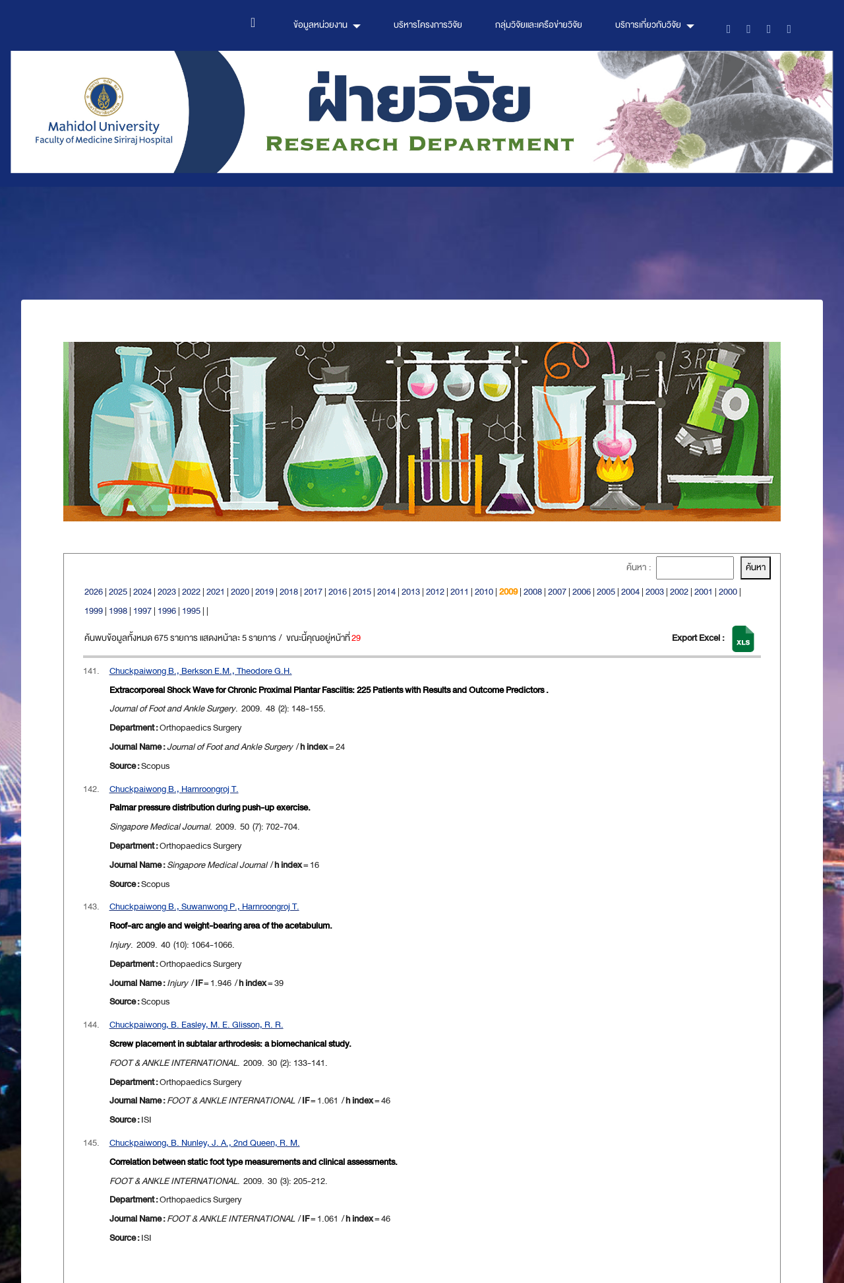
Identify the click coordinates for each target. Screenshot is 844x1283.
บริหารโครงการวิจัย (428, 24)
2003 (655, 591)
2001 (703, 591)
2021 (215, 591)
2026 (93, 591)
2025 (118, 591)
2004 (630, 591)
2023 (167, 591)
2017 (313, 591)
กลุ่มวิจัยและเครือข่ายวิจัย (538, 24)
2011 (459, 591)
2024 (142, 591)
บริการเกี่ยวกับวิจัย (648, 24)
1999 (93, 610)
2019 (264, 591)
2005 (606, 591)
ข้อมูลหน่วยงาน (320, 24)
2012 (435, 591)
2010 (484, 591)
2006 (581, 591)
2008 (533, 591)
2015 (362, 591)
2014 (386, 591)
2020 (240, 591)
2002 (679, 591)
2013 (411, 591)
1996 (167, 610)
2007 (557, 591)
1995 (191, 610)
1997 (142, 610)
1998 (118, 610)
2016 (337, 591)
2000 (728, 591)
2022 (191, 591)
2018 (289, 591)
